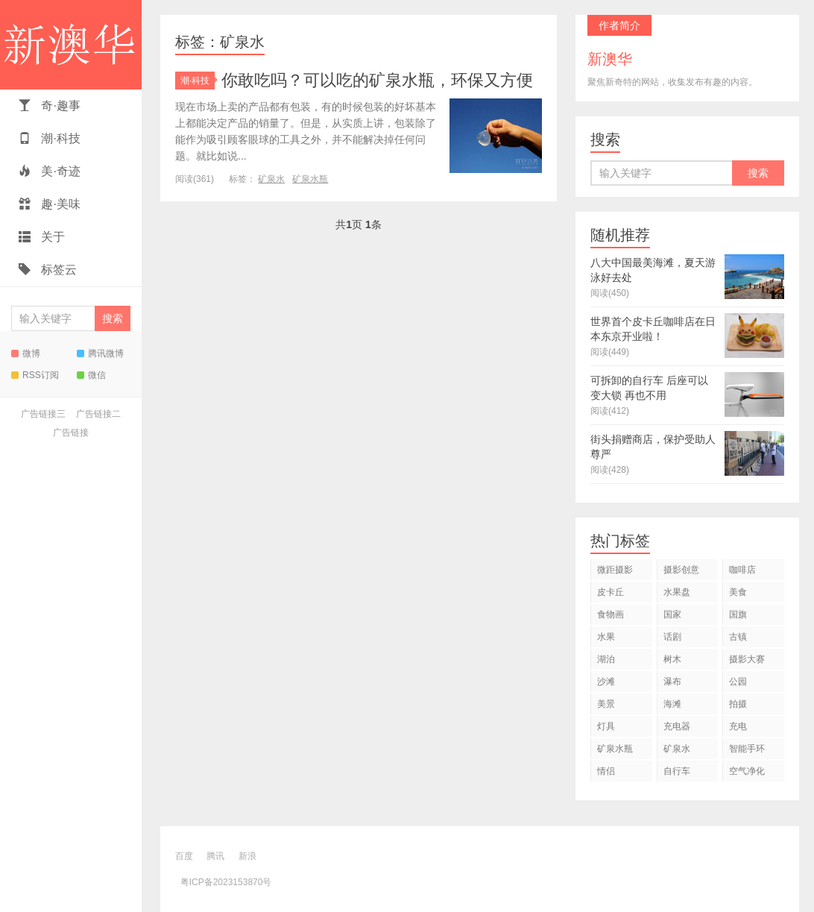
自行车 (676, 771)
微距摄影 (615, 570)
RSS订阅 (35, 375)
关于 (42, 236)
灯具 (606, 726)
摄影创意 (681, 570)
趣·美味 (50, 204)
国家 (672, 614)
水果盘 (676, 592)
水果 (606, 637)
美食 (738, 592)
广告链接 (71, 432)
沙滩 (606, 681)
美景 (606, 704)
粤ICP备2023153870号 (226, 882)
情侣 (606, 771)
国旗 (738, 614)
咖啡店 (742, 570)
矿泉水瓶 (310, 179)
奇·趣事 (50, 105)
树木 (672, 659)
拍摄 (738, 704)
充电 (738, 726)
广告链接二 (98, 414)
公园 (738, 681)
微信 (91, 375)
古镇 (738, 637)
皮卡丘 (610, 592)
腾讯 (215, 856)
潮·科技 (50, 138)
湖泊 (606, 659)
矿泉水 (271, 179)
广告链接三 (43, 414)
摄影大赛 (747, 659)
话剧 (672, 637)
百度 (184, 856)
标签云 (48, 269)
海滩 (672, 704)
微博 (25, 353)
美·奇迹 (50, 171)
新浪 (247, 856)
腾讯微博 (100, 353)
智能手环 (747, 748)
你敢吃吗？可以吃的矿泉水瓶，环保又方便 (377, 80)
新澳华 (71, 44)
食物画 (610, 614)
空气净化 (747, 771)
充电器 (676, 726)
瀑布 (672, 681)
